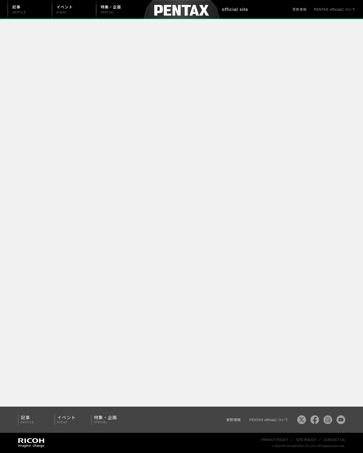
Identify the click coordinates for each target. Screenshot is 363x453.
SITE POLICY (306, 440)
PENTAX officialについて (334, 9)
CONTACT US (334, 440)
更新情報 (299, 9)
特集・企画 (107, 419)
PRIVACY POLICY (275, 440)
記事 (34, 419)
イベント (71, 419)
